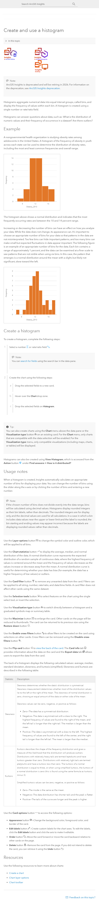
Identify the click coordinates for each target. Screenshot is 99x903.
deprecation (44, 88)
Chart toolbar (16, 882)
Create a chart (16, 873)
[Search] (74, 4)
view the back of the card (49, 648)
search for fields (29, 361)
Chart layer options (19, 877)
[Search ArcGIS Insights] (47, 4)
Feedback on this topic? (82, 897)
